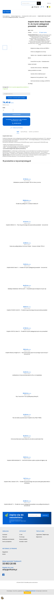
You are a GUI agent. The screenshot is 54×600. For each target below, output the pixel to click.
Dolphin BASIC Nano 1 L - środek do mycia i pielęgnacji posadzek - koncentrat (27, 267)
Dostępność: (6, 87)
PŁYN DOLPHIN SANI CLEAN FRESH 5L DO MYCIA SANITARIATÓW (27, 439)
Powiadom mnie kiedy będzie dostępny (16, 97)
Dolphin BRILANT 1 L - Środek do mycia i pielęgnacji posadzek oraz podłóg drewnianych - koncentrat (27, 504)
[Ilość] (7, 110)
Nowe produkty (23, 539)
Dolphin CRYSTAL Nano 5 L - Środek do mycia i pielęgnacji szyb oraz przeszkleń (27, 331)
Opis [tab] (18, 131)
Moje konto (39, 537)
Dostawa (4, 534)
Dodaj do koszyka (16, 114)
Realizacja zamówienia (8, 539)
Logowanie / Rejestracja (42, 534)
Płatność (4, 537)
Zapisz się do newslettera (16, 516)
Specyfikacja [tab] (24, 131)
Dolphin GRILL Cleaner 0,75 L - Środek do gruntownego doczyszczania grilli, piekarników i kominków (27, 482)
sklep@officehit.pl (9, 570)
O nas (20, 534)
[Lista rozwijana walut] (49, 3)
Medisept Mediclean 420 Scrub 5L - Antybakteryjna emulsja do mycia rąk (27, 289)
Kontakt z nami (23, 541)
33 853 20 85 (9, 563)
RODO (4, 554)
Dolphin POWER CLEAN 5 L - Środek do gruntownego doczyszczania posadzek (27, 310)
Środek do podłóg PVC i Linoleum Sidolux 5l (27, 203)
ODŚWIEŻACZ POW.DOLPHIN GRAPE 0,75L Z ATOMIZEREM (27, 375)
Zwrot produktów (6, 541)
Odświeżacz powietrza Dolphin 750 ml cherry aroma (27, 182)
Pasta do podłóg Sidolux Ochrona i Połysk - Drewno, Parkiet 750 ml (27, 246)
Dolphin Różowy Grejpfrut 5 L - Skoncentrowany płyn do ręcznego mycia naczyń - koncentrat (27, 353)
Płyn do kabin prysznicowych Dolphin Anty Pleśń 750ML (27, 418)
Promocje (21, 537)
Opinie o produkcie (34, 131)
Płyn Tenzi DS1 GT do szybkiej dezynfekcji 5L (27, 396)
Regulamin (5, 552)
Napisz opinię (43, 32)
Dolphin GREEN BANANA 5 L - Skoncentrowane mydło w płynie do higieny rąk (27, 460)
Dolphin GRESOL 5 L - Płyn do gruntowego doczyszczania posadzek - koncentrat (27, 225)
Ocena (29, 32)
